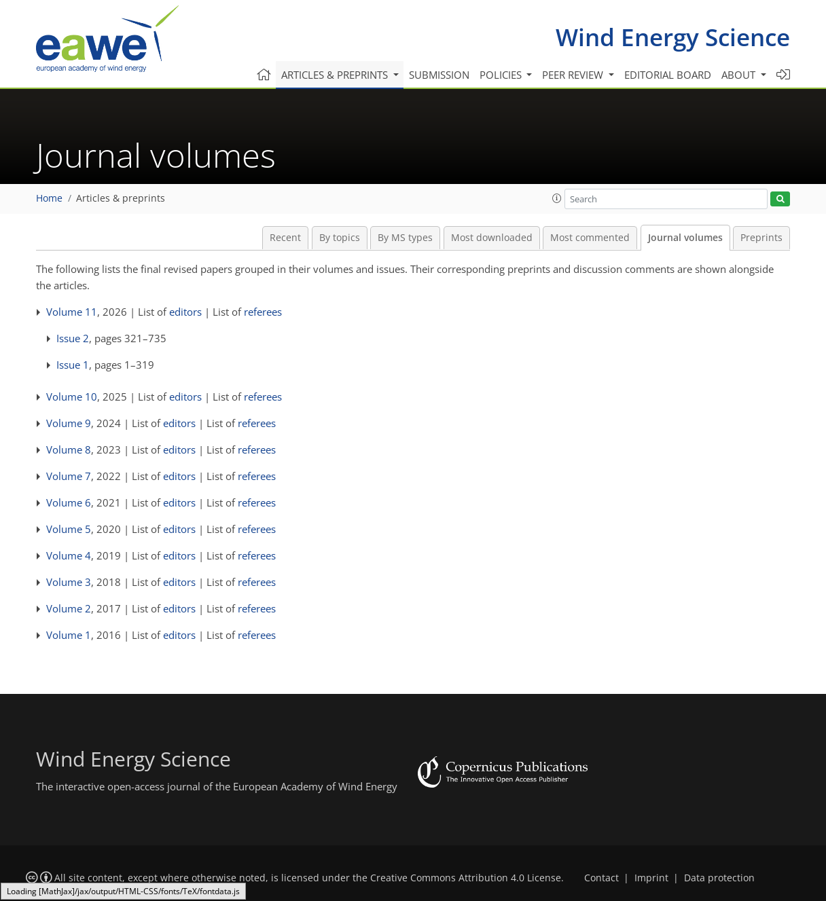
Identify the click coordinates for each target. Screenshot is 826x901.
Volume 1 (68, 635)
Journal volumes (685, 238)
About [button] (739, 74)
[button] (557, 198)
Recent (285, 238)
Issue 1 (72, 364)
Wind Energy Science (673, 37)
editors (185, 311)
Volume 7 (68, 476)
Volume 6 (68, 502)
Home (49, 198)
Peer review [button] (574, 74)
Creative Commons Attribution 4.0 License (465, 878)
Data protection (719, 878)
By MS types (405, 238)
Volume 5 (68, 529)
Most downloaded (492, 238)
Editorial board (667, 74)
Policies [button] (502, 74)
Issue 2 (72, 338)
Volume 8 (68, 449)
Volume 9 (68, 423)
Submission (439, 74)
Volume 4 (68, 555)
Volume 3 (68, 582)
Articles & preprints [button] (336, 74)
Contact (601, 878)
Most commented (590, 238)
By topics (339, 238)
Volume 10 (71, 396)
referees (263, 311)
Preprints (761, 238)
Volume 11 (71, 311)
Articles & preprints (120, 198)
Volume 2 (68, 608)
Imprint (651, 878)
